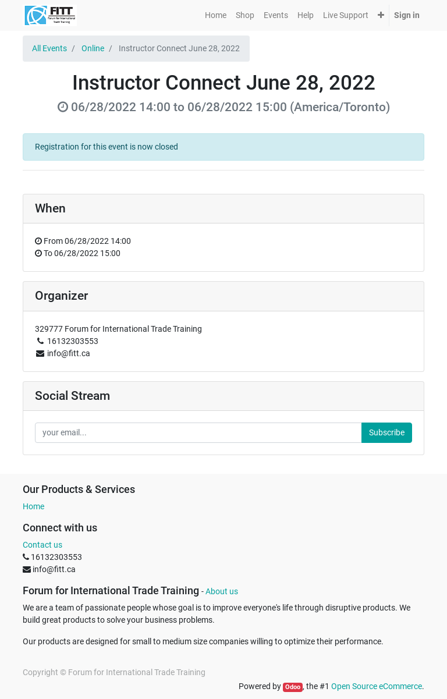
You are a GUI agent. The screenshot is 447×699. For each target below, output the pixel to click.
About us (221, 591)
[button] (381, 15)
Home (33, 506)
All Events (49, 48)
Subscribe (387, 432)
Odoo (292, 687)
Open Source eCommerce (376, 686)
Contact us (42, 544)
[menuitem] (215, 15)
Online (92, 48)
